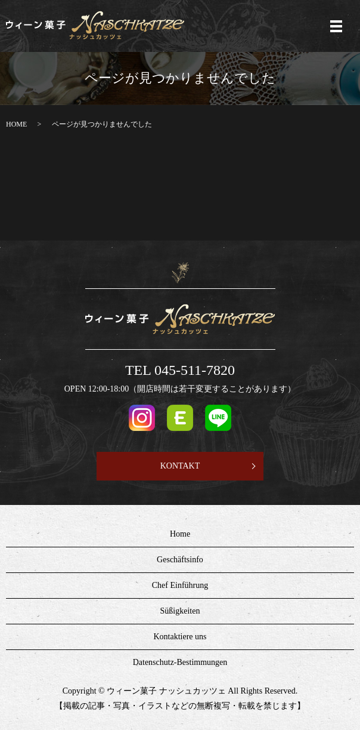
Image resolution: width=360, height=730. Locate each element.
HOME (16, 124)
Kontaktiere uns (179, 636)
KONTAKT (180, 465)
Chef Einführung (180, 585)
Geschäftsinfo (180, 559)
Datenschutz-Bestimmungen (180, 662)
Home (180, 533)
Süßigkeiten (180, 610)
